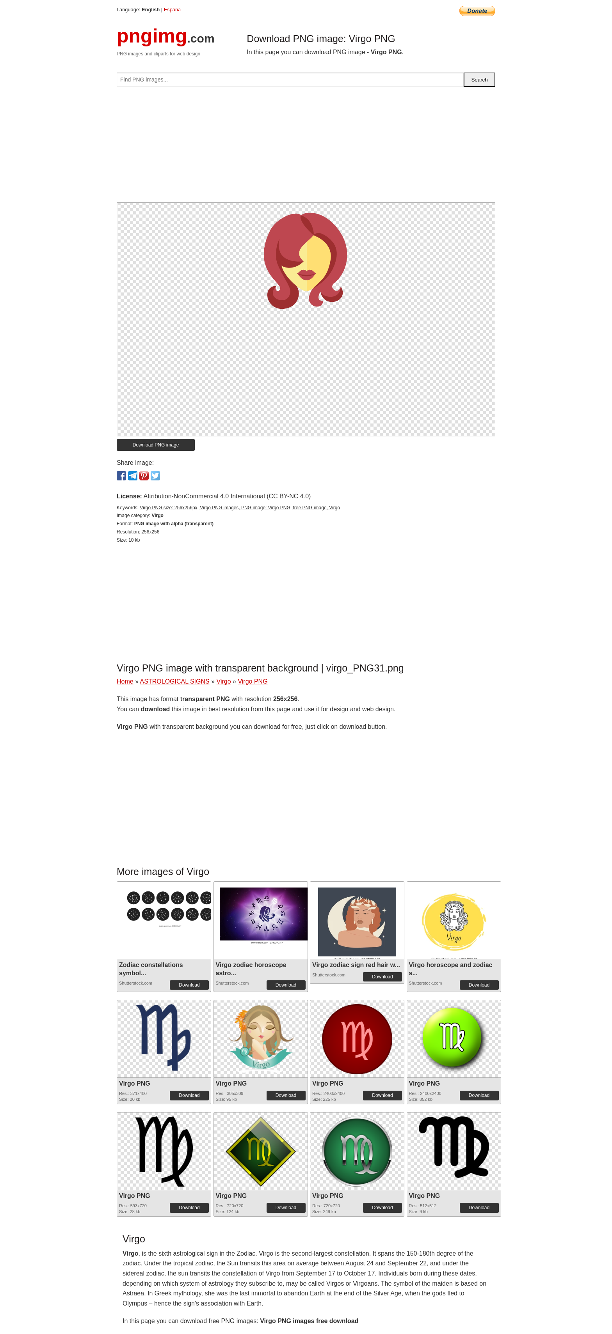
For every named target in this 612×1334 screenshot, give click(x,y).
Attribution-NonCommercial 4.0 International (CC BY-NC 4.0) (227, 496)
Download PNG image (156, 445)
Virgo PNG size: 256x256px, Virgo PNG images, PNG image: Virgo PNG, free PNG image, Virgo (240, 507)
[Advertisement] (306, 147)
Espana (172, 9)
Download (189, 985)
